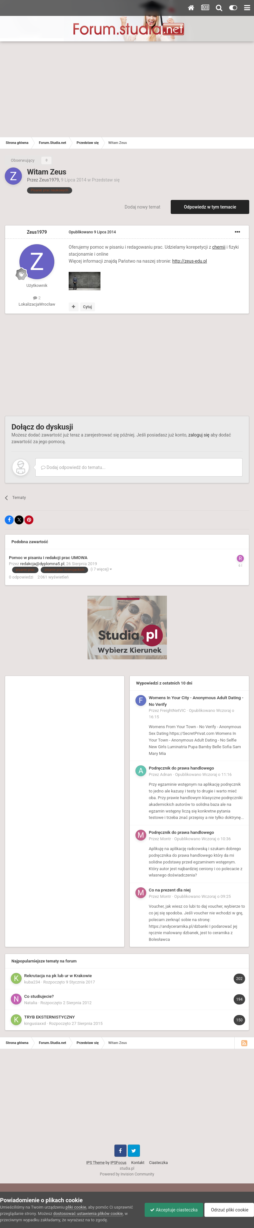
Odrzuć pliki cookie (228, 1209)
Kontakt (137, 1163)
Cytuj (87, 307)
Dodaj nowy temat (142, 206)
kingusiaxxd (35, 1023)
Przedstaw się (106, 179)
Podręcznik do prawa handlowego (181, 767)
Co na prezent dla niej (169, 889)
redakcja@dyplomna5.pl (42, 563)
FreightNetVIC (173, 710)
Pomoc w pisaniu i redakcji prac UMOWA (48, 557)
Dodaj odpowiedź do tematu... (73, 467)
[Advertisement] (127, 89)
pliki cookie (75, 1207)
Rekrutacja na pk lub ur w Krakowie (58, 975)
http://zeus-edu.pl (189, 261)
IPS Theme (95, 1163)
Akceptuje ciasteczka (170, 1209)
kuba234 (32, 982)
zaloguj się (198, 434)
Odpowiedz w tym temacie (210, 206)
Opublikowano (92, 232)
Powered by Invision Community (127, 1174)
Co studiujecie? (39, 996)
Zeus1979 (49, 179)
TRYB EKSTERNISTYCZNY (49, 1016)
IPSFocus (118, 1163)
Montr (165, 838)
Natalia (30, 1002)
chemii (219, 247)
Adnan (166, 774)
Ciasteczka (158, 1163)
